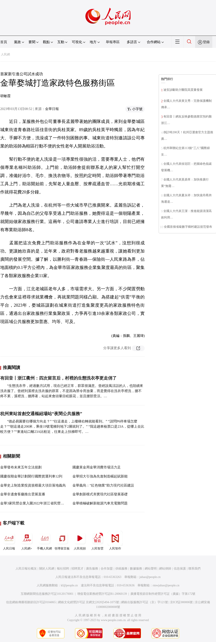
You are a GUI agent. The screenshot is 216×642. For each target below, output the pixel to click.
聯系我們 (194, 568)
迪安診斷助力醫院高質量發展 (183, 89)
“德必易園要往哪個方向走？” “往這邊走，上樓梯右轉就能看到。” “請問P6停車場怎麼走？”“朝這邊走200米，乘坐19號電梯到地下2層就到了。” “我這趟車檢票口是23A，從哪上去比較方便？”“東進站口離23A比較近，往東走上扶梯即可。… (72, 426)
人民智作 (115, 540)
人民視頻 (79, 540)
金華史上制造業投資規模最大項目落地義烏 (33, 485)
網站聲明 (151, 568)
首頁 (3, 42)
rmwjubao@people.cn (166, 585)
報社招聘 (63, 568)
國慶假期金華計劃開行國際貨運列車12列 (31, 476)
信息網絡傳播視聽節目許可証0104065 (31, 602)
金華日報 (52, 109)
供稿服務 (121, 568)
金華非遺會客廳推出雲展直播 (22, 494)
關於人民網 (46, 568)
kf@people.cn (69, 585)
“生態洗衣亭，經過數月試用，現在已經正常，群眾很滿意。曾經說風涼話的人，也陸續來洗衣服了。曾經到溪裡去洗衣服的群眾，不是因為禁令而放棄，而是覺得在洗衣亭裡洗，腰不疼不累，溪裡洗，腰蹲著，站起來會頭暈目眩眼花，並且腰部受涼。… (71, 391)
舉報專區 (113, 42)
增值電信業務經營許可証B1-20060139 (102, 593)
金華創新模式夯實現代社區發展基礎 (100, 494)
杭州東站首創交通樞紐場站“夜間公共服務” (41, 413)
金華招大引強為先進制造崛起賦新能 (100, 476)
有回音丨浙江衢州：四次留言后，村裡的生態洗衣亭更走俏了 (58, 378)
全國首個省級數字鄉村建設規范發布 (188, 226)
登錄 (206, 42)
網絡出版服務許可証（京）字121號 (144, 602)
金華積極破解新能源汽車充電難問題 (100, 503)
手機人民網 (44, 540)
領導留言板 (62, 540)
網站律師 (165, 568)
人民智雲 (97, 540)
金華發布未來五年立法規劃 (21, 467)
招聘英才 (77, 568)
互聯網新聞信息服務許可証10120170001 (47, 593)
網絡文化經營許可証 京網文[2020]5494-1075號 (88, 602)
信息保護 (180, 568)
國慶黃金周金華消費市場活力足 (96, 467)
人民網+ (26, 540)
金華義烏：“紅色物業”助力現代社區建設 (103, 485)
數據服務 (136, 568)
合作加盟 (107, 568)
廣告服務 (92, 568)
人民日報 (9, 540)
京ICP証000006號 (181, 602)
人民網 (5, 54)
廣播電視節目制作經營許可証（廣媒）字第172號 (162, 593)
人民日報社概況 (26, 568)
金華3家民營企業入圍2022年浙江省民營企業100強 (38, 503)
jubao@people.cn (150, 577)
